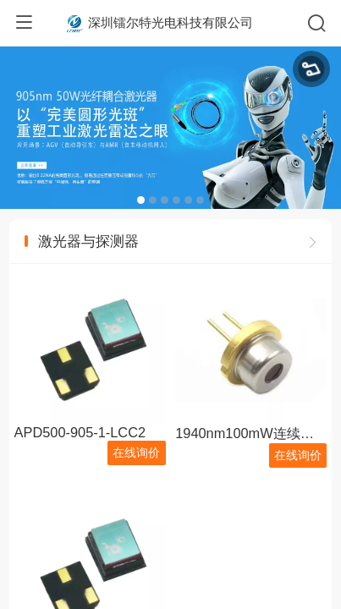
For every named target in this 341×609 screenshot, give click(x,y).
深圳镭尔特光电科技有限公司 (170, 22)
